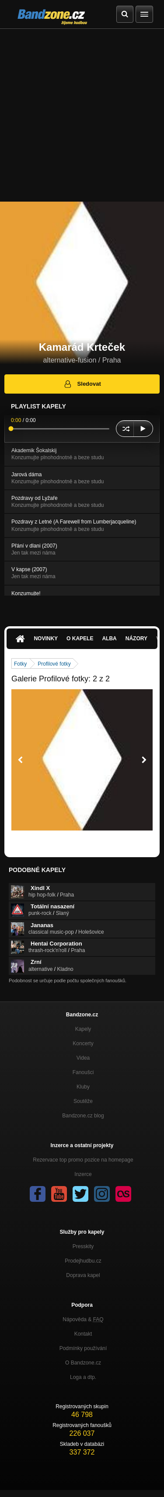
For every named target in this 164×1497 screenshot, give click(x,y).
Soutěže (83, 1101)
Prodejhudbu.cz (83, 1261)
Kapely (83, 1029)
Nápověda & (83, 1319)
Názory (136, 638)
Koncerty (83, 1043)
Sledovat (82, 384)
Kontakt (83, 1334)
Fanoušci (83, 1072)
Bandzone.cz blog (83, 1116)
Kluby (83, 1087)
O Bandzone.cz (83, 1363)
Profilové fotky (54, 664)
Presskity (83, 1246)
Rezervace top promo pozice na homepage (83, 1160)
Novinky (46, 638)
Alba (109, 638)
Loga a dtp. (83, 1377)
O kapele (79, 638)
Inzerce (82, 1174)
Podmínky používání (83, 1348)
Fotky (20, 664)
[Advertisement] (82, 115)
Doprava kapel (83, 1275)
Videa (83, 1058)
